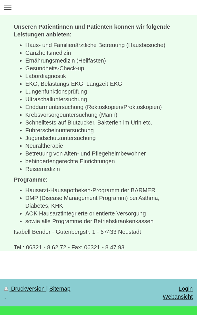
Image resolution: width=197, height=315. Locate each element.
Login (186, 288)
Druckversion (25, 288)
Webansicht (178, 296)
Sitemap (59, 288)
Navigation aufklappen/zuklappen (98, 7)
